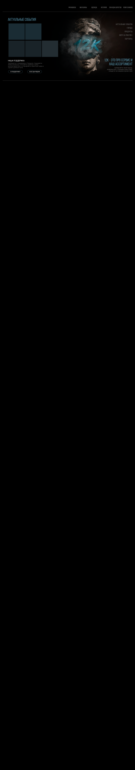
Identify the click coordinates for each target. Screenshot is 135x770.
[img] (16, 31)
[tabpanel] (16, 81)
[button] (15, 71)
